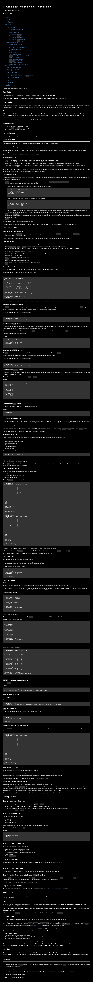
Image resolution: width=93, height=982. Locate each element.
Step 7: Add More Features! (13, 77)
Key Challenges (10, 21)
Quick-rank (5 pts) (13, 50)
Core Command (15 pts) (16, 34)
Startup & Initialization (14, 32)
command (13, 479)
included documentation (10, 154)
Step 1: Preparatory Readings (14, 67)
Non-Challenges (11, 22)
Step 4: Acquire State (12, 72)
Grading (7, 84)
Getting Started (8, 65)
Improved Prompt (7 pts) (14, 45)
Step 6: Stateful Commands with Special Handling (20, 75)
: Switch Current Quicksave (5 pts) (19, 55)
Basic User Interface (13, 31)
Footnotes (7, 85)
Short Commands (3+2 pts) (15, 44)
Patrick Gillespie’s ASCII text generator (59, 301)
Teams (8, 19)
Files (8, 80)
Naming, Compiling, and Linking (16, 29)
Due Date (7, 16)
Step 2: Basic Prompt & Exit (13, 69)
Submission (7, 79)
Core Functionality (11, 27)
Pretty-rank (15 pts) (13, 52)
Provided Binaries (11, 26)
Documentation (10, 82)
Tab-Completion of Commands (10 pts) (18, 47)
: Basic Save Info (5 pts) (16, 59)
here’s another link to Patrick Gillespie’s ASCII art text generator (38, 865)
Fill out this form (18, 119)
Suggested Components (12, 42)
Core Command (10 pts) (17, 39)
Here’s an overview (70, 922)
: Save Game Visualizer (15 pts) (19, 60)
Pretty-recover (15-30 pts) (15, 54)
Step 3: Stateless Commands (13, 70)
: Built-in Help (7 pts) (15, 57)
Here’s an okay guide (38, 925)
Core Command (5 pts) (16, 41)
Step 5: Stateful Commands (13, 74)
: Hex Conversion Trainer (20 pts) (18, 64)
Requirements (8, 24)
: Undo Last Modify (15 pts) (16, 62)
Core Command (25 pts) (16, 35)
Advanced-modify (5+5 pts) (15, 49)
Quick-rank (9, 582)
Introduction (7, 17)
